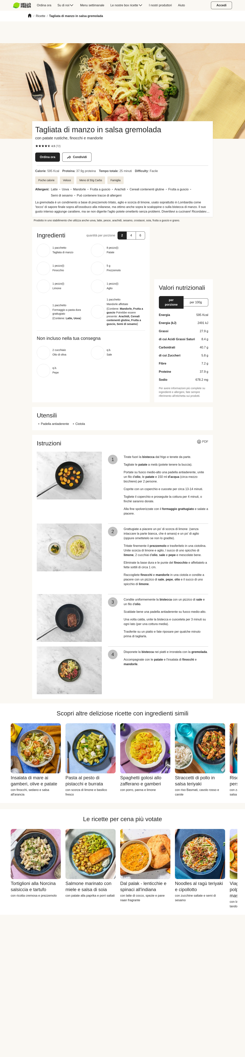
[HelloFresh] (22, 5)
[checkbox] (36, 146)
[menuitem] (23, 5)
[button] (122, 235)
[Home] (29, 16)
